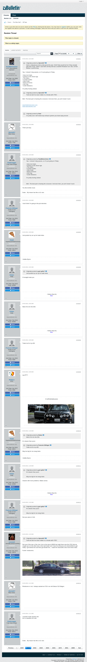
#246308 (78, 340)
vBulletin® (74, 659)
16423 (41, 648)
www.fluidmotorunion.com (29, 105)
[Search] (44, 53)
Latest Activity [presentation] (16, 50)
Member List (7, 18)
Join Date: (9, 78)
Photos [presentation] (25, 50)
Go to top (80, 654)
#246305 (78, 232)
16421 (28, 648)
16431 (53, 648)
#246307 (78, 303)
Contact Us (51, 654)
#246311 (78, 466)
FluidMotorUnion (11, 67)
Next (79, 648)
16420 (22, 648)
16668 (73, 648)
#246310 (78, 431)
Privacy (59, 654)
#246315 (78, 613)
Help (43, 654)
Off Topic (25, 22)
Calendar (15, 18)
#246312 (78, 502)
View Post (46, 62)
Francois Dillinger (12, 208)
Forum (9, 22)
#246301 (78, 59)
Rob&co (11, 380)
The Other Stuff (17, 22)
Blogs (14, 15)
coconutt (12, 542)
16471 (60, 648)
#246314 (78, 583)
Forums (6, 15)
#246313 (78, 534)
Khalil (12, 240)
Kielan (12, 275)
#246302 (78, 124)
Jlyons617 (11, 132)
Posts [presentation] (7, 50)
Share (12, 83)
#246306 (78, 267)
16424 (47, 648)
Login (81, 1)
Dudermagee (12, 163)
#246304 (78, 200)
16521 (66, 648)
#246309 (78, 372)
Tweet (12, 85)
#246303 (78, 155)
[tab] (7, 50)
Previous (10, 648)
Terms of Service (69, 654)
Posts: (10, 80)
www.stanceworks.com (29, 106)
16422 (34, 648)
